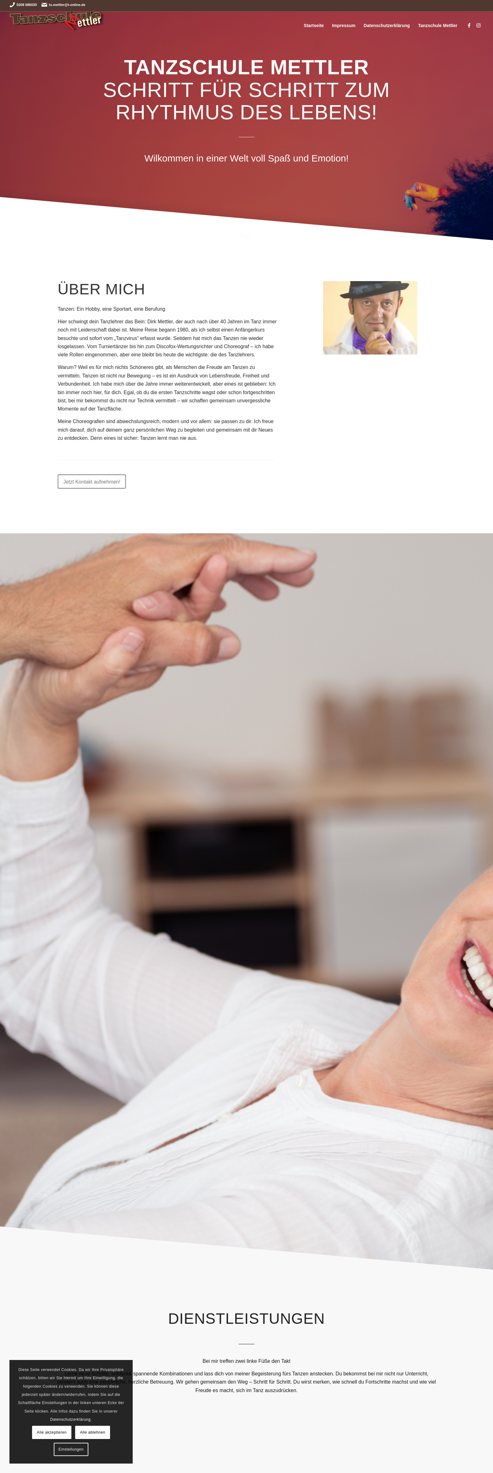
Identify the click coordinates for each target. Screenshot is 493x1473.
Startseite (314, 25)
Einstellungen (71, 1449)
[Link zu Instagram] (478, 25)
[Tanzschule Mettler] (57, 25)
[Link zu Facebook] (469, 25)
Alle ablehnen (92, 1432)
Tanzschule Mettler (437, 25)
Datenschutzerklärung (387, 25)
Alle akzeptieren (52, 1432)
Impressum (344, 25)
